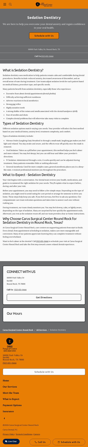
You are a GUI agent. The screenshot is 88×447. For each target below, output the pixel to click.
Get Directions (44, 297)
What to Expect (11, 399)
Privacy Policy (9, 434)
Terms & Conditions (24, 434)
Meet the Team (11, 392)
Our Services (10, 386)
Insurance (8, 411)
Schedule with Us (44, 35)
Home (6, 380)
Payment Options (12, 405)
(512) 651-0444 (47, 56)
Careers (36, 434)
